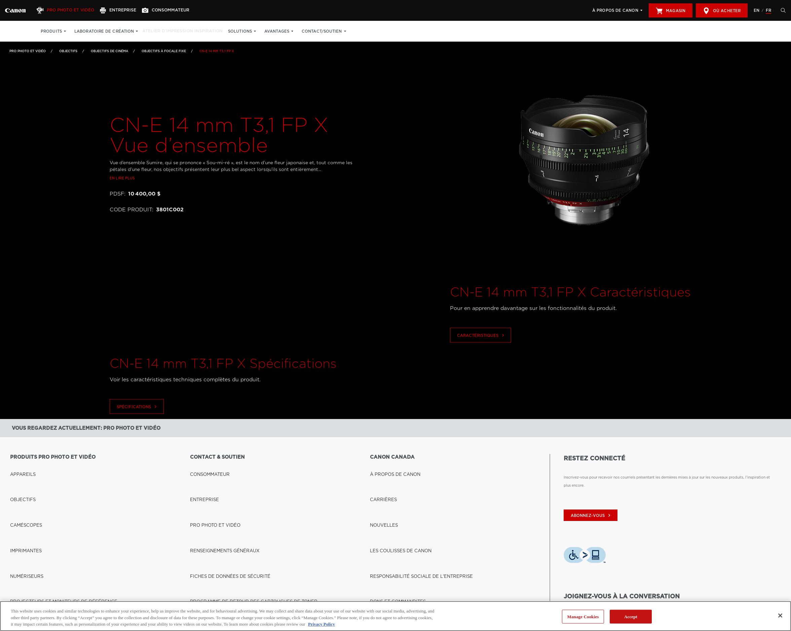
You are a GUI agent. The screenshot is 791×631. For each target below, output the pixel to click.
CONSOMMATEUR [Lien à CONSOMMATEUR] (206, 467)
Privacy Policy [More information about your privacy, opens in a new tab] (321, 624)
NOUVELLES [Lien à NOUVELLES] (381, 486)
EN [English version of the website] (756, 10)
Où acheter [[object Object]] (722, 10)
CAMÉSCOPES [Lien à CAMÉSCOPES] (23, 486)
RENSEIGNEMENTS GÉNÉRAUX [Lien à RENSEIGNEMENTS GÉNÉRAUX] (218, 495)
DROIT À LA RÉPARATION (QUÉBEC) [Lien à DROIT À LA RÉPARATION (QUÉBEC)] (223, 523)
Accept (630, 616)
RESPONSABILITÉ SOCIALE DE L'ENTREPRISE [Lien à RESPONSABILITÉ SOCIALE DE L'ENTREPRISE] (411, 504)
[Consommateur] (175, 10)
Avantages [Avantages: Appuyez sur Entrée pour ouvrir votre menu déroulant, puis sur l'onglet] (285, 31)
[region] (395, 616)
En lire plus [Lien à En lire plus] (122, 198)
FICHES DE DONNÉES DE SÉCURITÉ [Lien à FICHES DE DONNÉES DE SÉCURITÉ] (222, 504)
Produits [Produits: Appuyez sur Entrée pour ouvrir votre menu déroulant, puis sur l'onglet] (51, 31)
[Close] (780, 615)
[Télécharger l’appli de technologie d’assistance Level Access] (585, 556)
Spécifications (137, 426)
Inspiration (215, 31)
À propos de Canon (615, 10)
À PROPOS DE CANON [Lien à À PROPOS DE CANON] (390, 467)
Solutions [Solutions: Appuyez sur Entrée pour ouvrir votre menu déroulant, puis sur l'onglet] (249, 31)
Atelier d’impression (170, 31)
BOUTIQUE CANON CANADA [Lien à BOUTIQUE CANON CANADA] (36, 584)
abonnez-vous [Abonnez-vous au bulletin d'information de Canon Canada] (591, 515)
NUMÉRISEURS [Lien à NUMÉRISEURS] (23, 504)
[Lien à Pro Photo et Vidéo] (15, 10)
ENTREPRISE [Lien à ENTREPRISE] (201, 476)
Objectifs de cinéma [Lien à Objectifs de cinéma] (109, 51)
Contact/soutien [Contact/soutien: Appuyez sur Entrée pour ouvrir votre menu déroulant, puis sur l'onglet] (330, 31)
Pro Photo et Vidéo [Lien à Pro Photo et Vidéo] (27, 51)
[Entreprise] (125, 10)
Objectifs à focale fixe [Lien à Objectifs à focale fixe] (164, 51)
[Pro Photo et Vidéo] (69, 10)
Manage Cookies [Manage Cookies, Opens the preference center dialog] (583, 616)
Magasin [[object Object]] (670, 10)
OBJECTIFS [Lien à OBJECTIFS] (68, 51)
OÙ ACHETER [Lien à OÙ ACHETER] (22, 594)
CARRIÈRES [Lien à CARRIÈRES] (380, 476)
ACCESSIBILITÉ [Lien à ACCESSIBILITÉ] (384, 523)
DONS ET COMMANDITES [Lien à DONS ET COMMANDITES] (392, 514)
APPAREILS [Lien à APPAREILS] (20, 467)
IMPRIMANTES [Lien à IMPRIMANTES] (23, 495)
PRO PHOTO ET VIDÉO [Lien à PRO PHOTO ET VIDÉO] (210, 486)
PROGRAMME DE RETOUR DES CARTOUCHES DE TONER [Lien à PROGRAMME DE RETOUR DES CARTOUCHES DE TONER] (241, 514)
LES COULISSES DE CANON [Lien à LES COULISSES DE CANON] (394, 495)
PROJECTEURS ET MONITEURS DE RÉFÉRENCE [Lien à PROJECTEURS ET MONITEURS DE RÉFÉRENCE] (53, 514)
